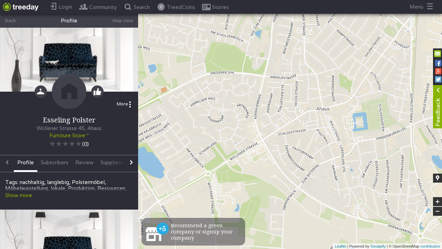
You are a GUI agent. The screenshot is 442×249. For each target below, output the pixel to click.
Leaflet (340, 246)
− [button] (437, 211)
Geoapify (378, 246)
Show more (18, 195)
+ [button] (437, 201)
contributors (430, 246)
